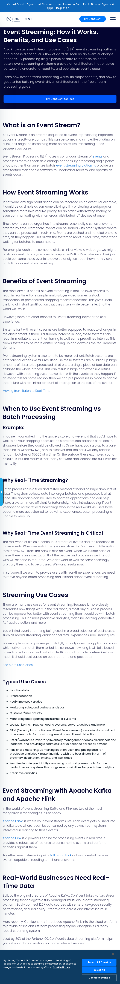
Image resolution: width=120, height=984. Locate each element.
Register (62, 8)
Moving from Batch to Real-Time (27, 391)
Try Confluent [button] (92, 19)
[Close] (113, 954)
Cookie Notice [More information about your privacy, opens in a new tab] (61, 967)
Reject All (99, 970)
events (98, 156)
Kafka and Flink (60, 855)
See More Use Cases (18, 665)
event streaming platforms (76, 165)
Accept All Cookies (99, 962)
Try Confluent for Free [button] (60, 99)
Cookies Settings (99, 977)
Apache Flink (12, 838)
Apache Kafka (13, 821)
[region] (60, 967)
